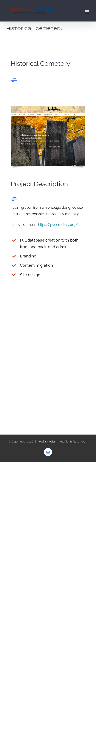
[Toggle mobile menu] (87, 11)
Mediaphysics (47, 441)
